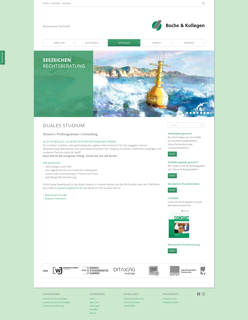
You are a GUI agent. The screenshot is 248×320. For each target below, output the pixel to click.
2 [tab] (187, 112)
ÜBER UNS (59, 42)
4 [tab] (194, 112)
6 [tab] (201, 112)
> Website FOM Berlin (55, 198)
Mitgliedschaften (170, 302)
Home (46, 3)
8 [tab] (208, 112)
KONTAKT (189, 42)
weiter (172, 153)
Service (92, 312)
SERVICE (156, 42)
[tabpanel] (124, 84)
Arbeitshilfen (129, 305)
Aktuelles (93, 309)
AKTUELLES (124, 42)
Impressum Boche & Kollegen (56, 302)
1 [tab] (183, 112)
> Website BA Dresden (55, 195)
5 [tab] (197, 112)
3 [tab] (190, 112)
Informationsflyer (132, 302)
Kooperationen (170, 298)
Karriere (66, 3)
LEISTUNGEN (91, 42)
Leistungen (94, 305)
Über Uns (93, 302)
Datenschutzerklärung (53, 305)
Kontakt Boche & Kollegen (55, 298)
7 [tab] (204, 112)
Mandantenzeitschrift (134, 298)
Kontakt (56, 3)
